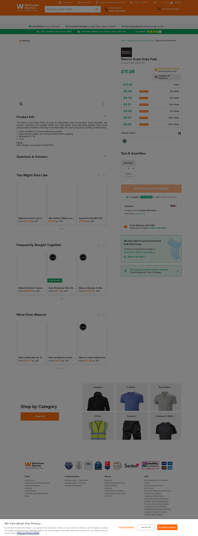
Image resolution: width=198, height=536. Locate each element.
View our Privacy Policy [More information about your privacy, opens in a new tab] (28, 533)
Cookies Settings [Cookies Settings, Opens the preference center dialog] (126, 527)
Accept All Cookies (167, 527)
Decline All (146, 527)
